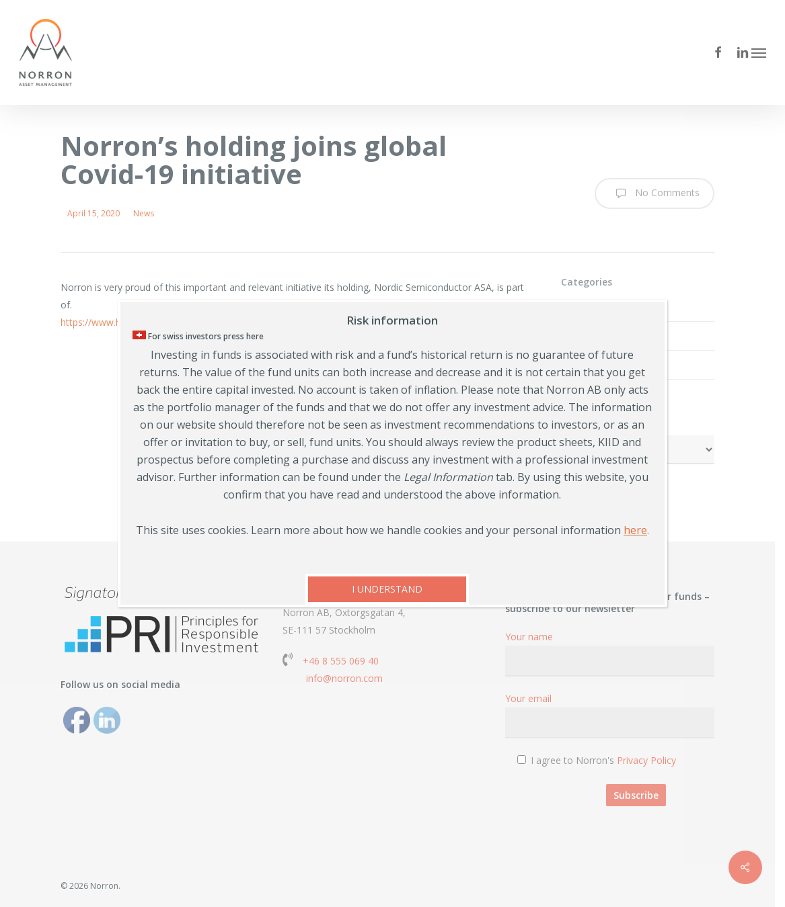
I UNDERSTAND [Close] (387, 588)
